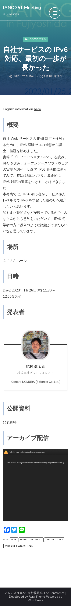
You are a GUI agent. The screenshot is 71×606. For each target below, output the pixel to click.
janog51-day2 (54, 539)
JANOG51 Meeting (22, 8)
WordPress (35, 600)
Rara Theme (37, 597)
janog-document (31, 539)
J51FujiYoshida (23, 76)
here (37, 109)
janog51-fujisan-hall (19, 546)
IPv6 (13, 539)
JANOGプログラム (35, 39)
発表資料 (9, 422)
